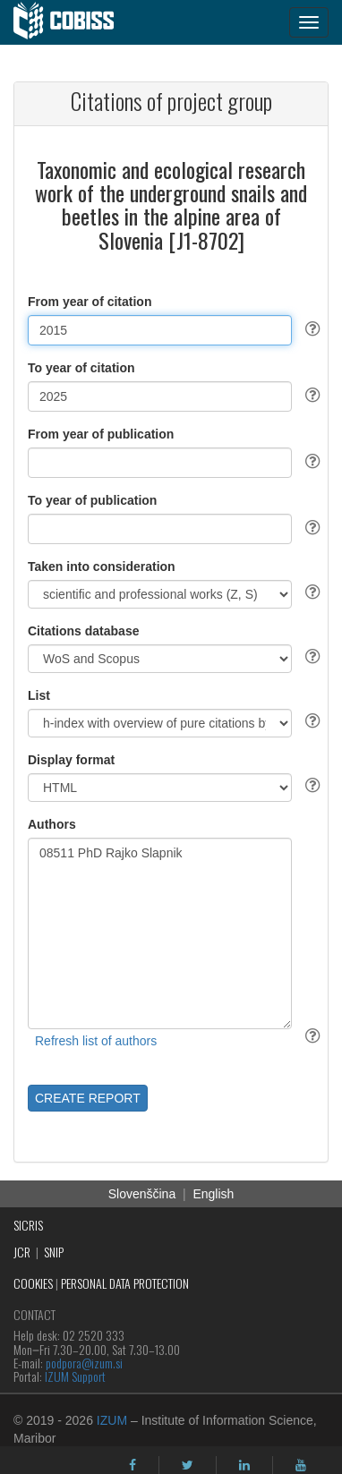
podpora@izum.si (84, 1362)
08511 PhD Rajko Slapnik (160, 933)
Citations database (83, 631)
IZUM (112, 1420)
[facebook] (132, 1465)
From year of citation (89, 301)
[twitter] (187, 1465)
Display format (71, 760)
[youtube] (300, 1465)
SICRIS (28, 1224)
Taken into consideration (101, 566)
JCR (21, 1251)
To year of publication (92, 500)
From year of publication (101, 434)
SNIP (54, 1251)
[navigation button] (309, 22)
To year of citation (81, 368)
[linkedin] (244, 1465)
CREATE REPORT (88, 1098)
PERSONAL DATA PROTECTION (125, 1283)
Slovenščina (142, 1194)
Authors (52, 824)
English (213, 1194)
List (39, 695)
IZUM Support (75, 1376)
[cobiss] (73, 22)
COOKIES (33, 1283)
